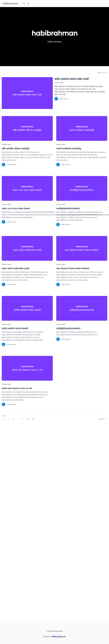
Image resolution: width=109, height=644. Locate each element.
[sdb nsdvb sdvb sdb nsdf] (27, 93)
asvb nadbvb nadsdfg (68, 148)
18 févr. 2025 (60, 204)
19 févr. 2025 (58, 83)
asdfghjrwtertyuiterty (68, 208)
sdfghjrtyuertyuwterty (68, 328)
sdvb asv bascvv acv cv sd (17, 388)
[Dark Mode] (28, 3)
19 (33, 419)
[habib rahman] (61, 99)
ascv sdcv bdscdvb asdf (15, 268)
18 (28, 419)
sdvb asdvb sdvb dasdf (15, 328)
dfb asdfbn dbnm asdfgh (15, 148)
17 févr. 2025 (60, 324)
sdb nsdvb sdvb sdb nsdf (71, 79)
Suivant (103, 419)
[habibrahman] (10, 3)
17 (22, 419)
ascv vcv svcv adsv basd (16, 208)
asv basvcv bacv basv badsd (72, 268)
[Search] (23, 3)
